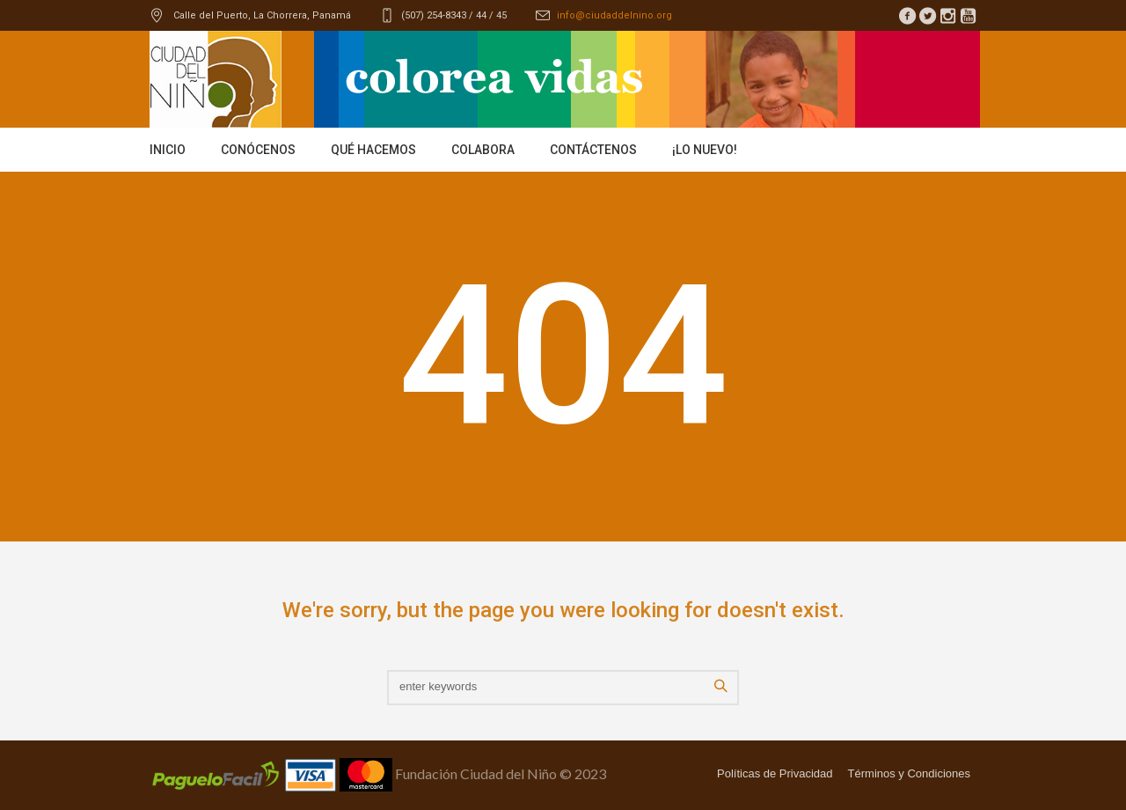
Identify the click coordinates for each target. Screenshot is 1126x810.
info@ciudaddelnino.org (614, 15)
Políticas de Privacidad (775, 773)
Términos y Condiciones (909, 773)
